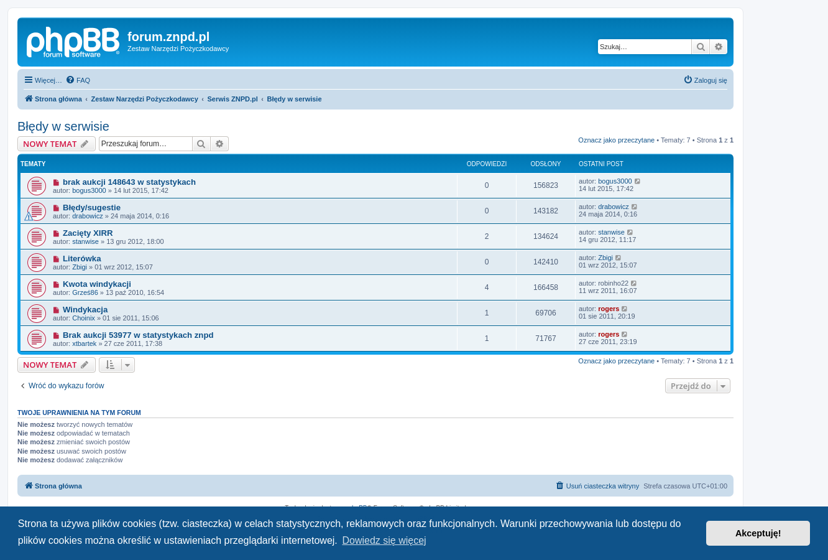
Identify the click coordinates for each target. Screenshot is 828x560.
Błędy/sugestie (92, 207)
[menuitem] (77, 80)
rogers (608, 308)
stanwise (85, 241)
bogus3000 (89, 190)
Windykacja (85, 309)
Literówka (82, 258)
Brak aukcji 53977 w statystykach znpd (138, 335)
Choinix (83, 318)
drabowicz (87, 216)
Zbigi (79, 267)
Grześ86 (85, 292)
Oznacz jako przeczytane (616, 140)
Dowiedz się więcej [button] (384, 540)
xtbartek (84, 343)
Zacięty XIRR (88, 233)
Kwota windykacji (97, 284)
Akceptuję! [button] (758, 533)
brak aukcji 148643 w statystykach (129, 182)
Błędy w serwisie (63, 126)
